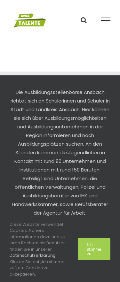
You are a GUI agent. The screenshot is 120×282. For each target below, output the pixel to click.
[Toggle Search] (84, 20)
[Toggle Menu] (106, 20)
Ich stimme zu (94, 249)
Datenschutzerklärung (33, 255)
